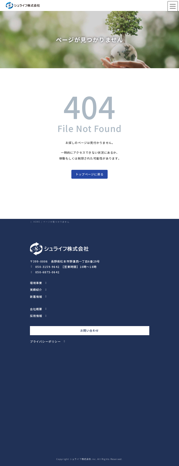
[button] (63, 266)
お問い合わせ (89, 330)
